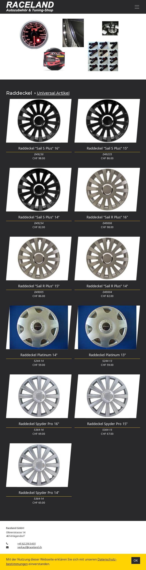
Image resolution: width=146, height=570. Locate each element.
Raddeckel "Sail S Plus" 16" (39, 148)
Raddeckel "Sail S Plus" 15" (107, 148)
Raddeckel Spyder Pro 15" (107, 423)
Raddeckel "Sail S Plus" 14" (39, 217)
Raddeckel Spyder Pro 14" (39, 492)
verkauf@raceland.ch (29, 547)
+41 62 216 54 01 (26, 543)
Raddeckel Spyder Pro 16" (39, 423)
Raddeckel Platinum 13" (107, 355)
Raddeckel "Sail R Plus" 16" (107, 217)
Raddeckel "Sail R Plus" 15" (39, 286)
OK (136, 560)
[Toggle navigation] (136, 6)
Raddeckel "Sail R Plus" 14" (107, 286)
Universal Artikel (53, 93)
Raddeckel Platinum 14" (38, 355)
